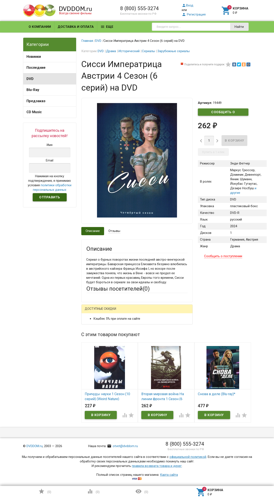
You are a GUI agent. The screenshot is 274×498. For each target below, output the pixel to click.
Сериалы (148, 51)
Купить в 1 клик (213, 152)
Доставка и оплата (76, 27)
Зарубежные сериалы (173, 51)
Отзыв (91, 375)
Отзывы (114, 231)
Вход (187, 5)
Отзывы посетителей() (118, 288)
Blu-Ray (32, 90)
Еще (106, 27)
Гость (92, 312)
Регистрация (194, 14)
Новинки (33, 57)
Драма (111, 51)
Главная (87, 41)
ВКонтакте (139, 312)
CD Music (34, 112)
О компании (40, 27)
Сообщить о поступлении (223, 113)
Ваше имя (93, 327)
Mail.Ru (113, 312)
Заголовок (94, 355)
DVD (30, 79)
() (44, 491)
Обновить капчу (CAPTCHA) (140, 439)
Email (90, 339)
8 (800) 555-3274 (139, 8)
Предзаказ (35, 101)
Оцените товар (97, 367)
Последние (36, 68)
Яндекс (166, 312)
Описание (93, 231)
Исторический (129, 51)
